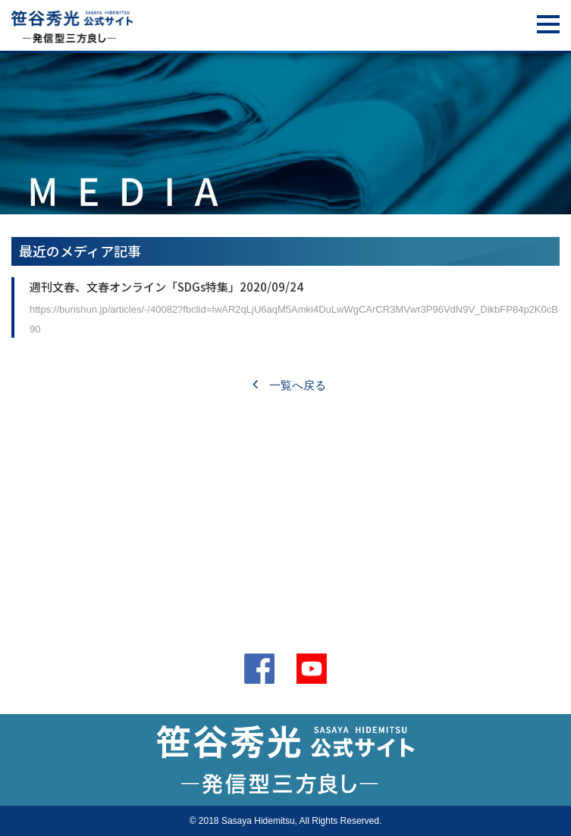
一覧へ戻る (289, 385)
